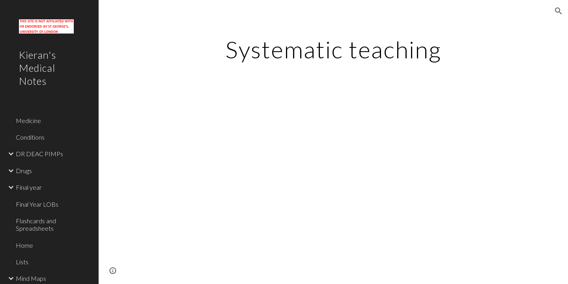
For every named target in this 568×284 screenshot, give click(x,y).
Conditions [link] (30, 137)
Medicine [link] (28, 120)
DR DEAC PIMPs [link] (39, 153)
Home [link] (24, 245)
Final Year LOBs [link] (37, 204)
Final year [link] (29, 187)
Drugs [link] (24, 170)
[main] (333, 49)
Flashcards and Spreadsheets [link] (36, 224)
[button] (558, 11)
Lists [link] (22, 261)
